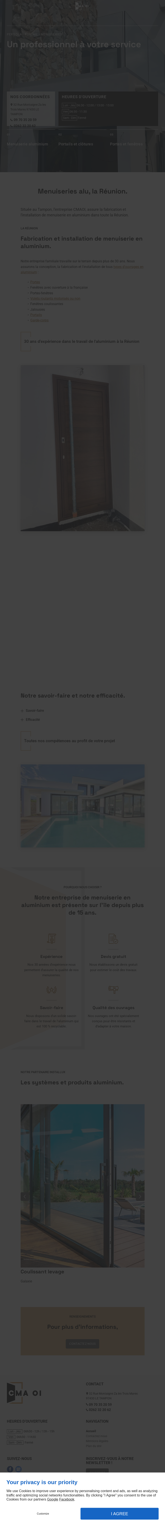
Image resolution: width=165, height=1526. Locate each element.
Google (52, 1499)
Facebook (66, 1499)
